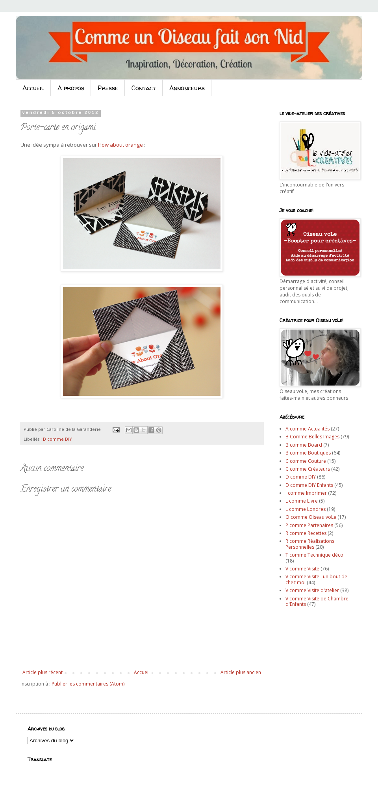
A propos (70, 88)
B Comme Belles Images (312, 436)
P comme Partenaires (309, 525)
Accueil (33, 88)
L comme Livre (301, 500)
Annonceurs (187, 88)
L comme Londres (305, 509)
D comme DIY (57, 439)
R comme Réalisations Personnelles (309, 544)
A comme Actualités (307, 428)
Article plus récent (42, 672)
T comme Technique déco (314, 555)
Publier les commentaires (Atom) (88, 683)
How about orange (120, 144)
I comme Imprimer (306, 493)
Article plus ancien (240, 672)
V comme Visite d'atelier (312, 590)
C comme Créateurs (307, 469)
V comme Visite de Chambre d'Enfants (316, 601)
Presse (108, 88)
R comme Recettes (305, 533)
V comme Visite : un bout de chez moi (316, 579)
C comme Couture (305, 461)
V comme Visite (302, 568)
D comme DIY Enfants (309, 485)
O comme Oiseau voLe (310, 517)
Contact (144, 88)
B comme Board (303, 445)
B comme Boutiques (308, 452)
